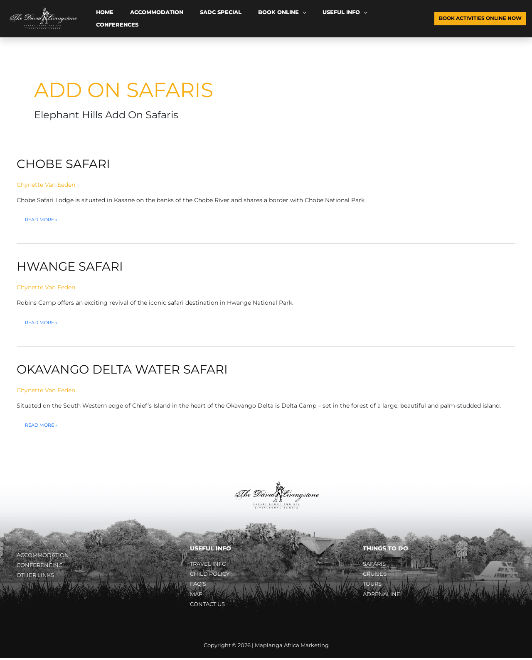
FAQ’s (199, 585)
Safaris (375, 563)
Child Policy (211, 574)
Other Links (37, 576)
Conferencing (41, 565)
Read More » (43, 219)
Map (197, 595)
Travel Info (209, 563)
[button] (262, 18)
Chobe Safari (65, 163)
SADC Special (192, 18)
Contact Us (209, 606)
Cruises (376, 574)
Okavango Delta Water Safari (126, 368)
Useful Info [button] (294, 18)
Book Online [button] (242, 18)
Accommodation (139, 18)
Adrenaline (382, 595)
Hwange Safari (71, 266)
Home (99, 18)
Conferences (343, 18)
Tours (373, 585)
